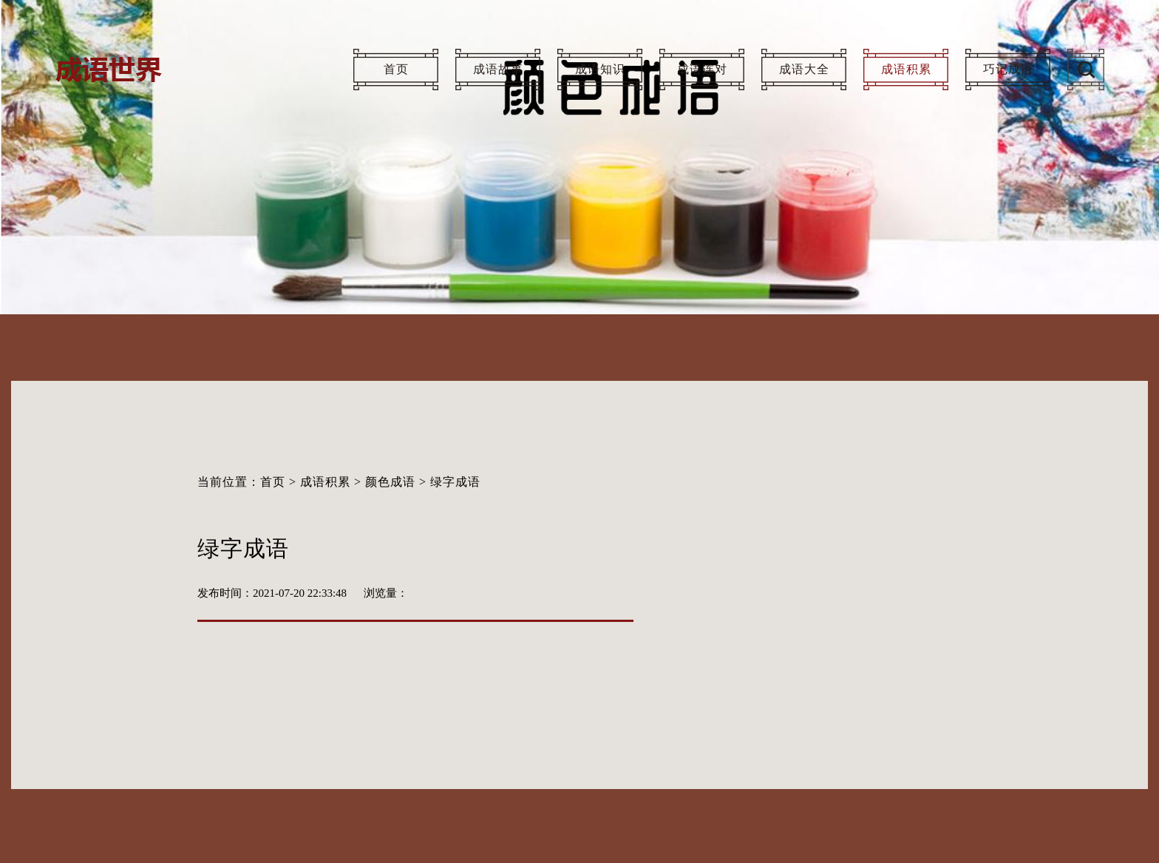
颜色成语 (390, 482)
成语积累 (906, 69)
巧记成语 (1008, 69)
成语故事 (498, 69)
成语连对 (702, 69)
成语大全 (804, 69)
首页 (396, 69)
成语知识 (600, 69)
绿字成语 (455, 482)
